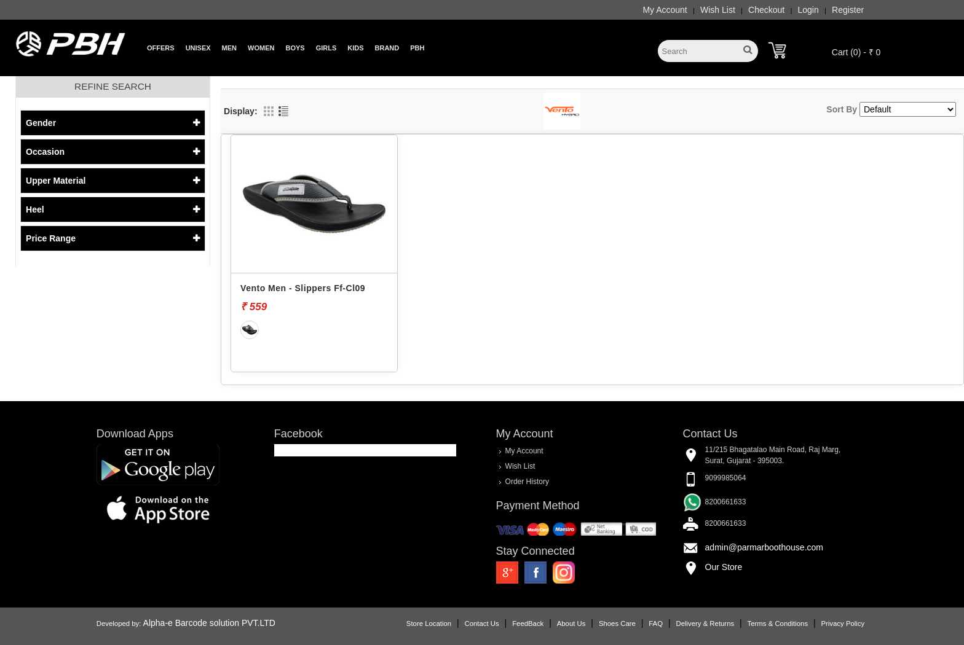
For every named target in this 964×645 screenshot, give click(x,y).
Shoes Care (617, 623)
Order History (527, 481)
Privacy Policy (842, 623)
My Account (664, 10)
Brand (387, 48)
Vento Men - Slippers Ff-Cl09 (302, 288)
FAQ (656, 623)
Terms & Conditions (778, 623)
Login (808, 10)
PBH (417, 48)
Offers (161, 48)
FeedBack (527, 623)
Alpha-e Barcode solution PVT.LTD (209, 623)
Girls (326, 48)
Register (848, 10)
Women (261, 48)
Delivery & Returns (705, 623)
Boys (294, 48)
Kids (355, 48)
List (283, 111)
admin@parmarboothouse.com (764, 547)
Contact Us (482, 623)
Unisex (198, 48)
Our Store (724, 567)
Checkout (766, 10)
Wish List (717, 10)
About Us (571, 623)
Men (229, 48)
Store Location (428, 623)
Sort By (841, 109)
